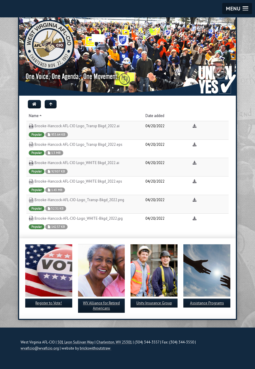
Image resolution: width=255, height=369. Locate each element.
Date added (154, 115)
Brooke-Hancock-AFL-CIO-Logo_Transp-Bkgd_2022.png (76, 200)
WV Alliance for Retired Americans (101, 306)
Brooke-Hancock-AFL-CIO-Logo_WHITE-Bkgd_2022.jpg (76, 218)
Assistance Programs (207, 303)
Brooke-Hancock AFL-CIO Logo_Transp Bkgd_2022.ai (74, 126)
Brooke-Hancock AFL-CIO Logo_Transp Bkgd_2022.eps (75, 145)
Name (36, 115)
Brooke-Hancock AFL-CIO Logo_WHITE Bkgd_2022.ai (74, 163)
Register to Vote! (48, 303)
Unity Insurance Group (154, 303)
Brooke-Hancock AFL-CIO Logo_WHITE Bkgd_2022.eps (75, 181)
